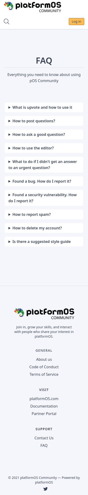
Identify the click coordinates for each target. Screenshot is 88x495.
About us (44, 359)
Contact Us (44, 438)
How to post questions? (33, 120)
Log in (76, 21)
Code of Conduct (44, 366)
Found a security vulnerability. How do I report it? (42, 197)
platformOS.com (44, 398)
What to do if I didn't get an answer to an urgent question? (42, 164)
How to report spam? (31, 214)
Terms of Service (44, 374)
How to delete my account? (37, 228)
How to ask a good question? (38, 134)
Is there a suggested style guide (41, 241)
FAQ (43, 445)
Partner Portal (44, 413)
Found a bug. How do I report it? (41, 181)
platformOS (44, 482)
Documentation (44, 406)
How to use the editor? (33, 148)
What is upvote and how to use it (42, 107)
